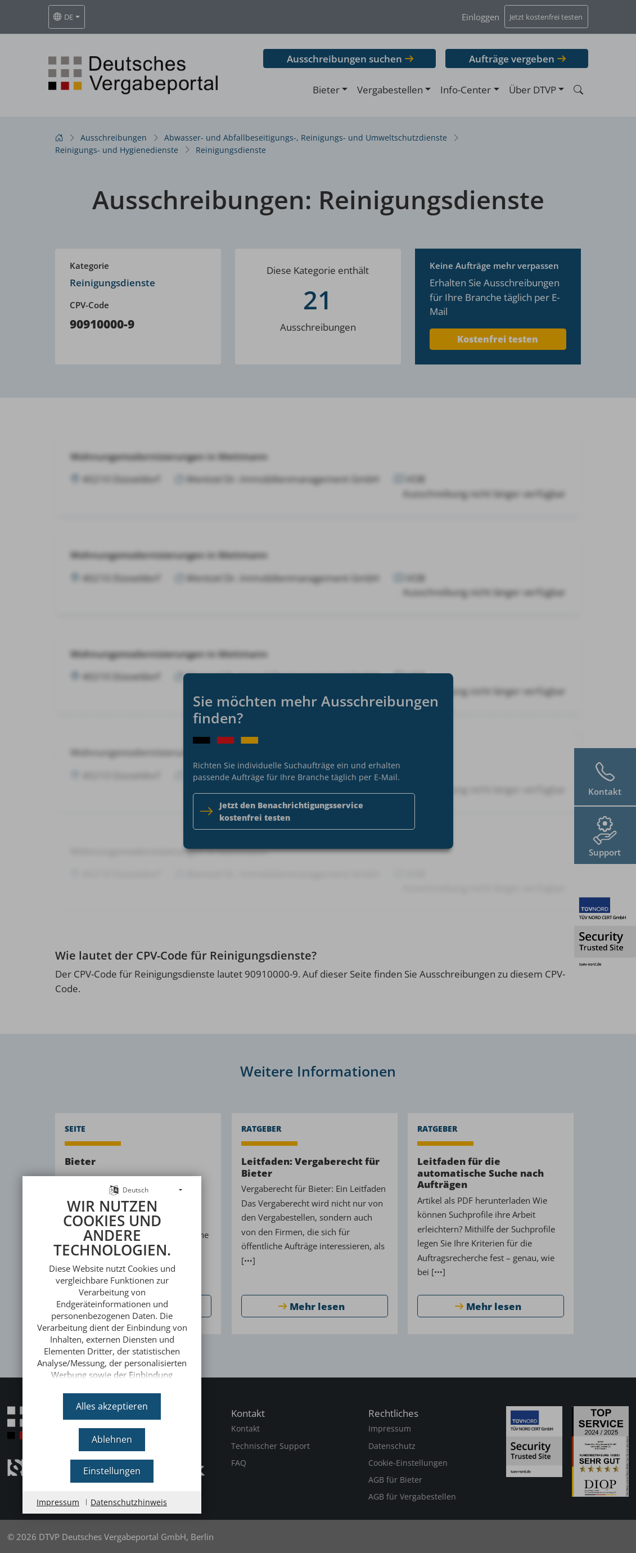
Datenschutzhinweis (129, 1502)
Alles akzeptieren (112, 1406)
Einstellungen (112, 1471)
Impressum (58, 1502)
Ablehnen (112, 1439)
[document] (112, 1292)
